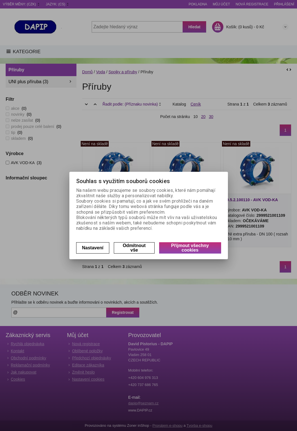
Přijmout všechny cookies (190, 247)
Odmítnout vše (134, 247)
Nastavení (93, 247)
